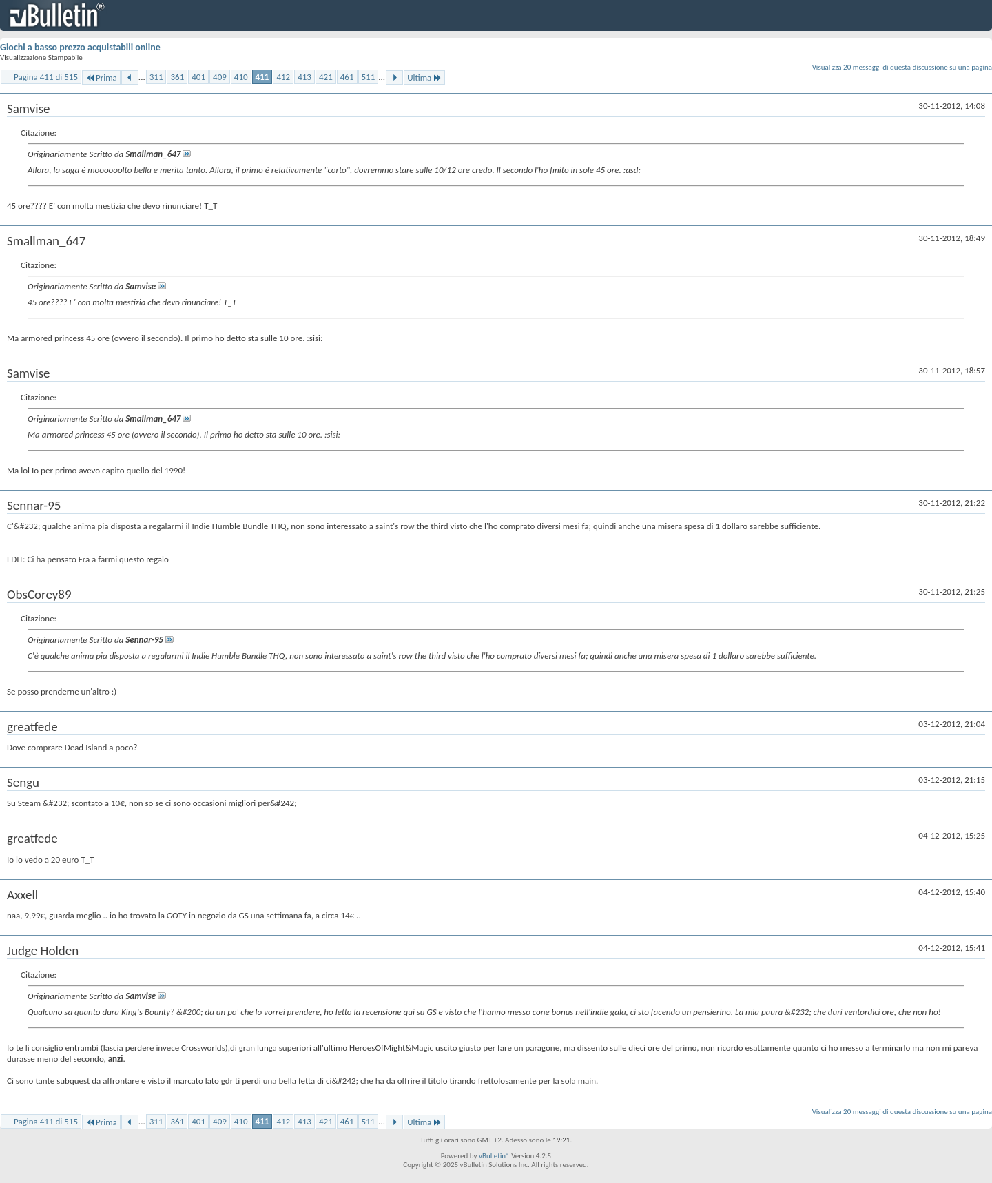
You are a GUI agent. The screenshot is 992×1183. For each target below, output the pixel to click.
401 (198, 77)
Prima (101, 77)
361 (177, 77)
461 (347, 77)
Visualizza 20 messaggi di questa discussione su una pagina (902, 67)
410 (241, 77)
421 (326, 77)
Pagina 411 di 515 (46, 77)
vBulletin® (494, 1155)
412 (283, 77)
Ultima (424, 77)
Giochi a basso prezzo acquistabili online (80, 47)
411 (262, 77)
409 (220, 77)
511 (368, 77)
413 (304, 77)
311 (156, 77)
